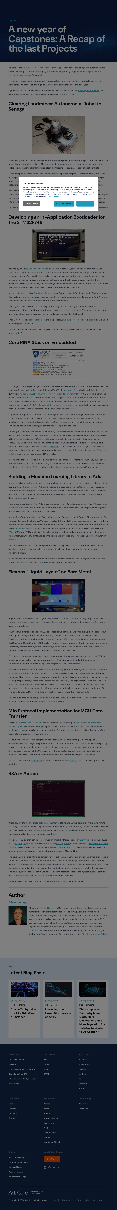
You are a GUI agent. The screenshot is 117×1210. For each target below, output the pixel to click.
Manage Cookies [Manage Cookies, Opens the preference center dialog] (31, 204)
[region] (58, 194)
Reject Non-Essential (64, 204)
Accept (85, 204)
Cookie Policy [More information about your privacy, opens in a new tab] (54, 197)
